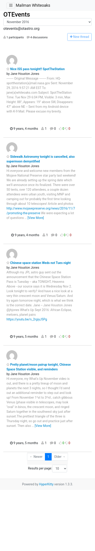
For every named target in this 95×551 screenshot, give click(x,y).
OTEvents (16, 14)
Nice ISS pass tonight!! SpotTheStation (35, 69)
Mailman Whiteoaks (33, 5)
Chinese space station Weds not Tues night (38, 263)
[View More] (35, 218)
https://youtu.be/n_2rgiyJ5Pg (26, 319)
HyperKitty (46, 484)
